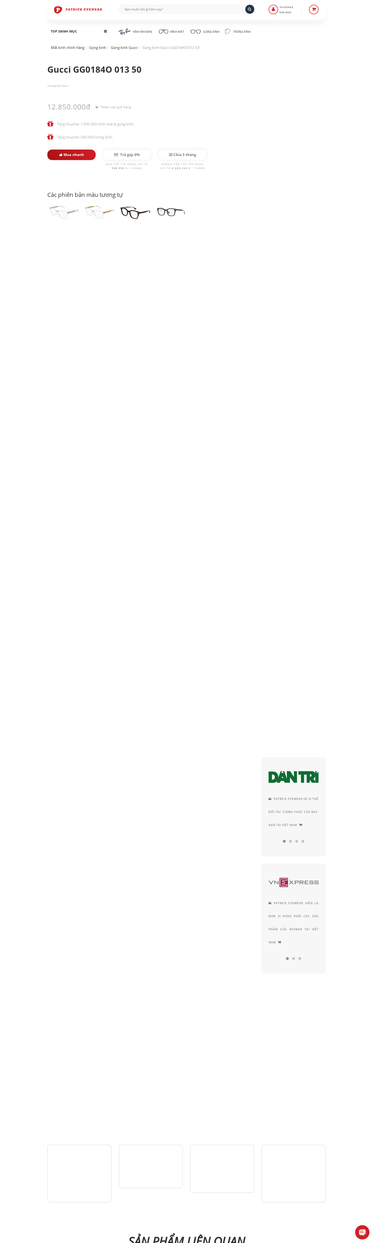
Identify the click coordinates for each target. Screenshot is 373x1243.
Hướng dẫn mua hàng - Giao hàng (172, 1141)
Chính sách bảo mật (256, 1135)
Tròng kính (241, 31)
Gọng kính (207, 31)
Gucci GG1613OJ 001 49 (210, 752)
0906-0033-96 (70, 1187)
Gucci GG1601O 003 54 (305, 806)
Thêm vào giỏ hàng (113, 106)
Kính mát (172, 31)
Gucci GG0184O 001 (67, 752)
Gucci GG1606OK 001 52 (257, 806)
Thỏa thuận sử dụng (256, 1141)
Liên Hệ (151, 1135)
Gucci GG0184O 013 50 (77, 244)
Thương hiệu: (54, 85)
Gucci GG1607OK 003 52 (67, 806)
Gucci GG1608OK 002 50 (305, 752)
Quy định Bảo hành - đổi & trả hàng (173, 1155)
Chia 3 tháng (182, 154)
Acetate (293, 256)
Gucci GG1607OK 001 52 (115, 806)
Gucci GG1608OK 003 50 (257, 752)
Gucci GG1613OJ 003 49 (115, 752)
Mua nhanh (71, 154)
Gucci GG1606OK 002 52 (210, 806)
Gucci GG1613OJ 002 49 (163, 752)
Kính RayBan (135, 31)
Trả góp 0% (127, 154)
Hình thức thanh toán (162, 1148)
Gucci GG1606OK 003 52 (162, 806)
